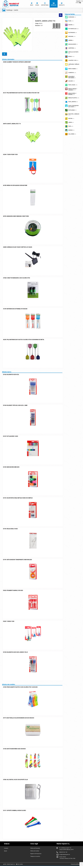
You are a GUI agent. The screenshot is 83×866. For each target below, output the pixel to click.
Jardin (16, 10)
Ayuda (5, 850)
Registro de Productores (35, 853)
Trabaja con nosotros (35, 856)
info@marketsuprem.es (64, 854)
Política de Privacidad (35, 848)
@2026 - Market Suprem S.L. (9, 864)
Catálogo (9, 10)
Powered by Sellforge (75, 864)
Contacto (6, 848)
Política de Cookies (34, 850)
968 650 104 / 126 (63, 852)
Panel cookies (19, 864)
